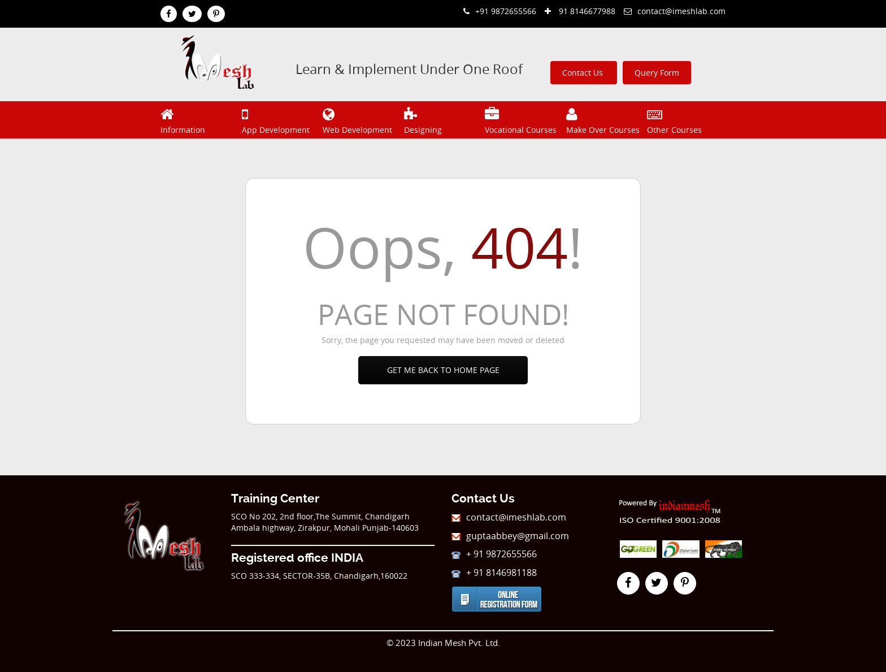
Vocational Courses (524, 119)
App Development (281, 119)
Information (199, 119)
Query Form (657, 72)
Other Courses (686, 119)
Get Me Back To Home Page (443, 370)
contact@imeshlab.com (675, 11)
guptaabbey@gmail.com (510, 536)
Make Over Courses (605, 119)
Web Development (362, 119)
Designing (443, 119)
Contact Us (583, 72)
